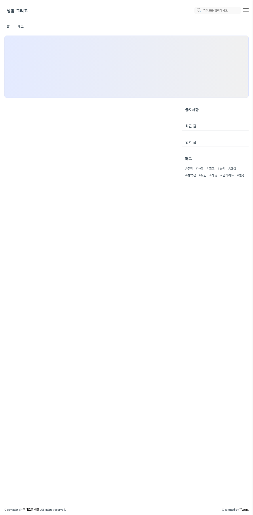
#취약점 (190, 175)
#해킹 (213, 175)
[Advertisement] (126, 67)
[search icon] (198, 10)
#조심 (232, 168)
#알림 (241, 175)
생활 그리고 (17, 10)
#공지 (221, 168)
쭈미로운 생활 (31, 509)
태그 (20, 26)
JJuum (244, 509)
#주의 (189, 168)
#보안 (203, 175)
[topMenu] (246, 9)
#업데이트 (227, 175)
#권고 (211, 168)
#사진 (200, 168)
